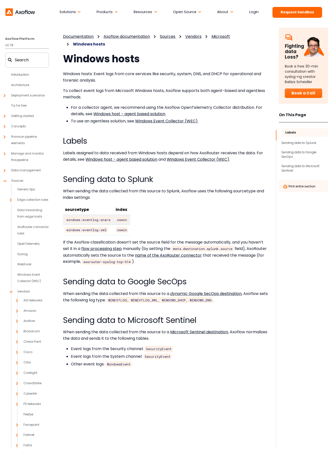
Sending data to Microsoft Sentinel (300, 168)
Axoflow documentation (126, 36)
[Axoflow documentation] (20, 12)
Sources (167, 36)
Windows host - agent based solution (129, 114)
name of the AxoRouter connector (168, 255)
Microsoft (220, 36)
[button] (70, 12)
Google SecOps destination (206, 293)
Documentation (78, 36)
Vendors (193, 36)
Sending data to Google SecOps (298, 154)
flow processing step (101, 248)
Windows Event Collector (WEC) (166, 121)
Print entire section (299, 186)
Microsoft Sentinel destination (199, 332)
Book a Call (303, 93)
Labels (290, 132)
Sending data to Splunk (298, 143)
